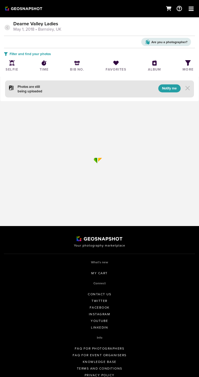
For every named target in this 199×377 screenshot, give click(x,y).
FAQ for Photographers (100, 348)
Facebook (100, 307)
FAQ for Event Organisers (100, 355)
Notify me (169, 88)
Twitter (99, 300)
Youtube (99, 320)
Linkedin (99, 327)
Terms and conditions (99, 368)
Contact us (99, 294)
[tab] (99, 26)
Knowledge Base (100, 361)
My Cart (99, 273)
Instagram (99, 314)
